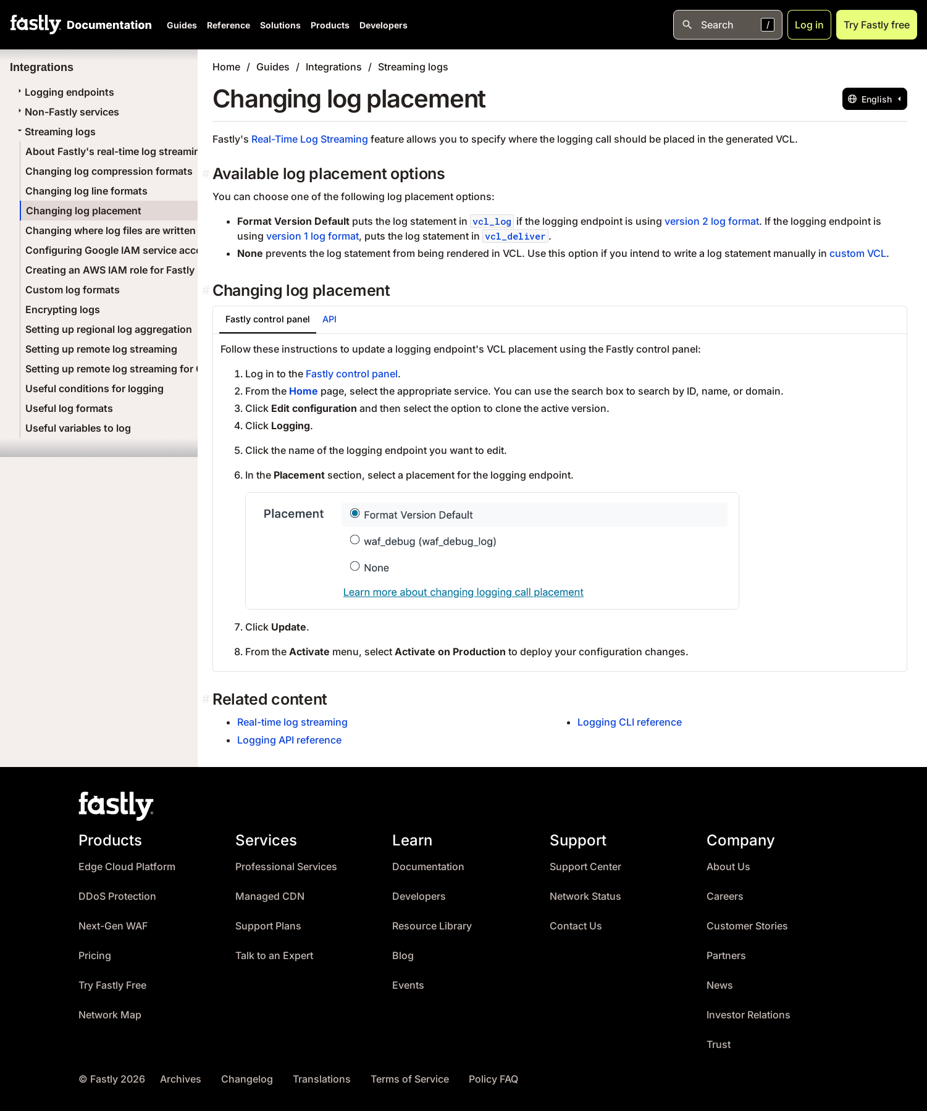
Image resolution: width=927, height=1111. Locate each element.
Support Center (585, 867)
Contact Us (576, 926)
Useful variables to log (78, 428)
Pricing (94, 956)
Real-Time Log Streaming (309, 139)
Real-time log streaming (292, 722)
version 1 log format (312, 236)
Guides (182, 25)
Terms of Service (410, 1079)
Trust (719, 1044)
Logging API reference (289, 740)
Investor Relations (749, 1015)
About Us (728, 867)
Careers (725, 896)
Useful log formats (69, 408)
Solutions (280, 25)
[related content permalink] (207, 699)
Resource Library (432, 926)
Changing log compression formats (109, 171)
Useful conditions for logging (94, 388)
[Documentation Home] (107, 25)
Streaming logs (55, 131)
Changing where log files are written (110, 230)
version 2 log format (712, 221)
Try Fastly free (877, 25)
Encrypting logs (62, 309)
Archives (180, 1079)
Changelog (247, 1079)
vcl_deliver (515, 236)
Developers (383, 25)
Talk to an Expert (274, 956)
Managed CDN (269, 896)
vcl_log (491, 221)
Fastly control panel (352, 373)
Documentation (428, 867)
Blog (403, 956)
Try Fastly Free (112, 985)
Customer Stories (747, 926)
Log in (809, 25)
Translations (322, 1079)
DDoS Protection (117, 896)
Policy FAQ (493, 1079)
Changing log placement (83, 210)
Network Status (585, 896)
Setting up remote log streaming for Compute (132, 369)
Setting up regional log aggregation (108, 329)
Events (408, 985)
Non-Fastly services (67, 112)
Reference (228, 25)
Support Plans (268, 926)
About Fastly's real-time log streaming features (136, 151)
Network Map (109, 1015)
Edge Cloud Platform (126, 867)
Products (330, 25)
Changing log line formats (86, 191)
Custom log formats (72, 289)
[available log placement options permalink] (207, 174)
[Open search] (727, 25)
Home (226, 67)
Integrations (334, 67)
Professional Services (286, 867)
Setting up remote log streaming (101, 349)
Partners (726, 956)
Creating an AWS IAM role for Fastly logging (129, 270)
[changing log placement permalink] (207, 290)
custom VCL (857, 253)
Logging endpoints (64, 92)
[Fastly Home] (36, 25)
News (720, 985)
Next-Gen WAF (113, 926)
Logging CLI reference (629, 722)
